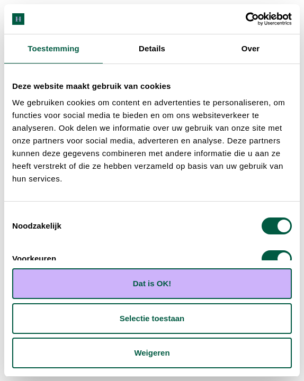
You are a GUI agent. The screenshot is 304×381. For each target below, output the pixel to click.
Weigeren (151, 352)
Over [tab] (251, 48)
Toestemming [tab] (53, 48)
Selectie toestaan (152, 318)
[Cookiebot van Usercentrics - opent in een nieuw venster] (245, 19)
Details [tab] (152, 48)
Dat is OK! (152, 283)
